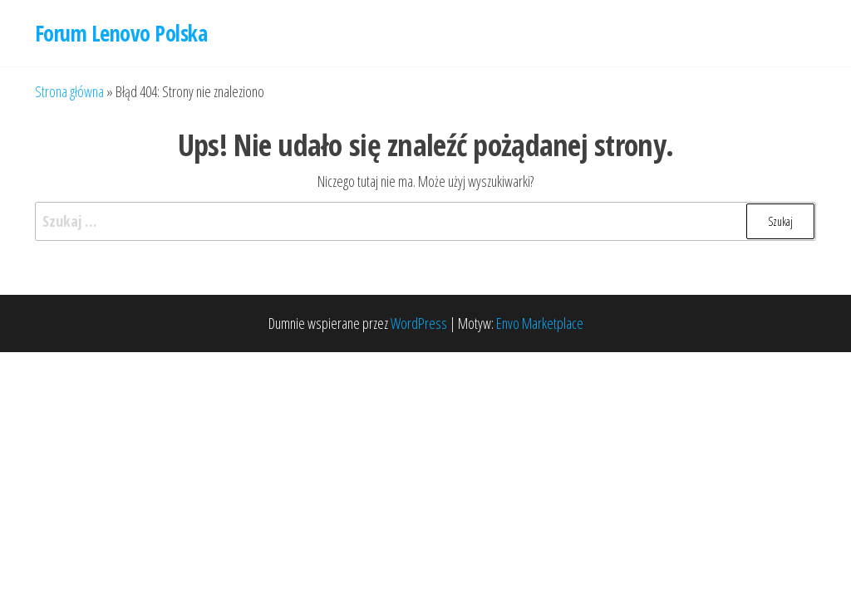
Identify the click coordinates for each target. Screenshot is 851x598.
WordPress (419, 323)
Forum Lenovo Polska (121, 33)
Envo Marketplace (539, 323)
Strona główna (69, 91)
